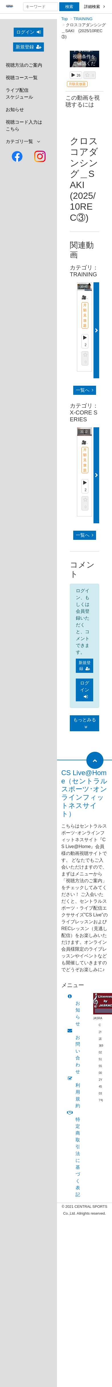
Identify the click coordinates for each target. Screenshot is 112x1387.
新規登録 (28, 46)
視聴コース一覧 (22, 77)
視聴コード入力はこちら (24, 125)
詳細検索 (94, 6)
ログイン (28, 32)
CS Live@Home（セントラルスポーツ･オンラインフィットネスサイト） (84, 793)
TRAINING (83, 19)
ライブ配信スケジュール (19, 93)
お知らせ (15, 109)
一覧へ (84, 390)
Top (64, 19)
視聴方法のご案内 (24, 65)
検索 (69, 6)
